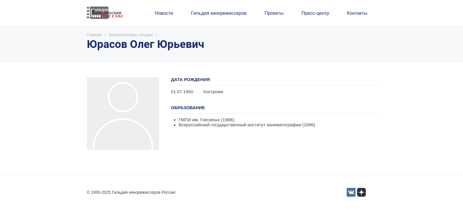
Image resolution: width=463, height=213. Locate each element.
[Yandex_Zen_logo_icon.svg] (361, 192)
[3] (351, 192)
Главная (94, 35)
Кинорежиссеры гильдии (131, 35)
